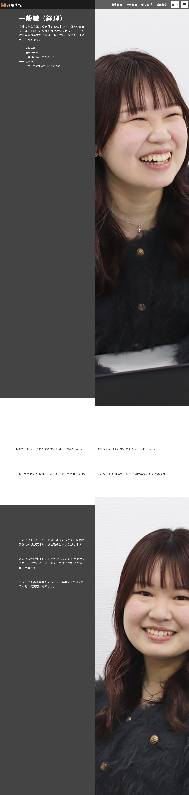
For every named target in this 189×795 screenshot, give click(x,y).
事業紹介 (117, 5)
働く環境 (147, 5)
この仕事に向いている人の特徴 (45, 66)
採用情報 (15, 4)
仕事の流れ (32, 61)
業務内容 (31, 48)
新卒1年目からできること (42, 57)
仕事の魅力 (32, 52)
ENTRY (175, 5)
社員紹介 (132, 5)
